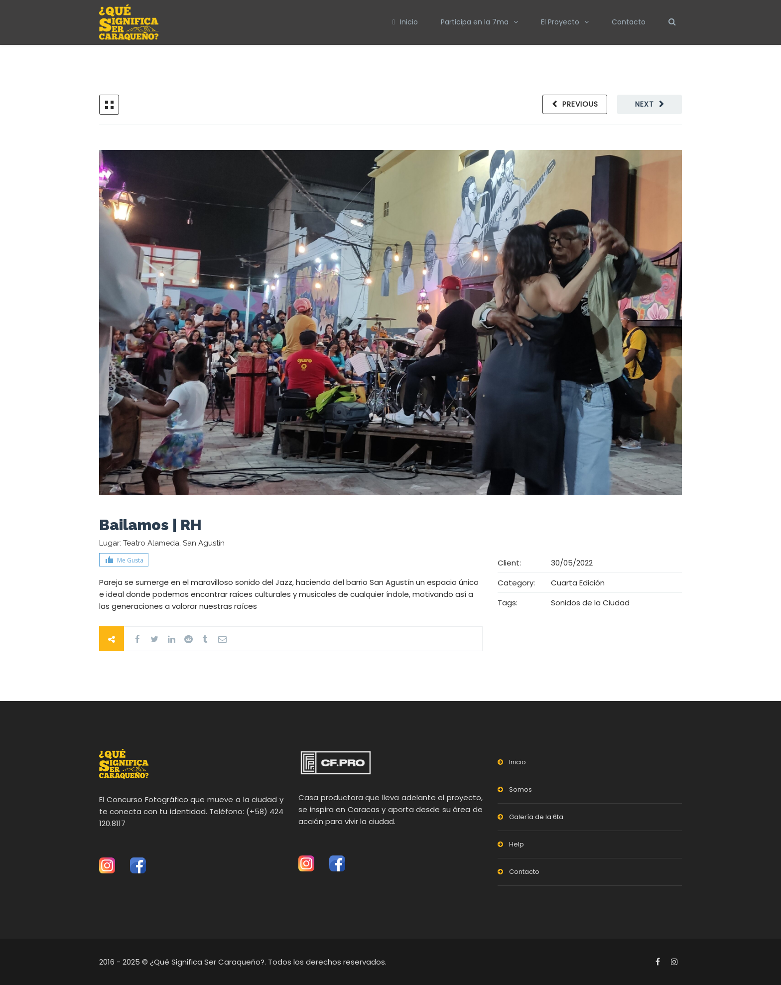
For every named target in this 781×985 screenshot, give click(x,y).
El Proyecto (560, 22)
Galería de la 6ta (536, 817)
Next (644, 104)
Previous (580, 104)
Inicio (405, 22)
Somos (520, 789)
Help (516, 844)
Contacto (629, 22)
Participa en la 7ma (475, 22)
